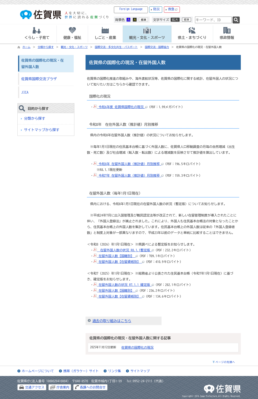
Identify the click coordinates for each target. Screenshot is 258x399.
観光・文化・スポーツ (74, 47)
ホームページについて (38, 371)
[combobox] (213, 20)
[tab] (37, 33)
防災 (156, 9)
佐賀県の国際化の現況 (138, 347)
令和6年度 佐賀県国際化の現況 (120, 107)
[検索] (236, 20)
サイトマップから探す (41, 130)
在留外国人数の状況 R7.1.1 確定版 (123, 284)
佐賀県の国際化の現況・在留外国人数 (42, 64)
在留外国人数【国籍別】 (115, 256)
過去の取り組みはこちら (111, 321)
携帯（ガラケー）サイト (81, 371)
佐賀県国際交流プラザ (39, 79)
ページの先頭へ (225, 362)
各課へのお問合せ (92, 387)
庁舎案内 (63, 387)
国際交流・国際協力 (157, 47)
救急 (172, 9)
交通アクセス (34, 387)
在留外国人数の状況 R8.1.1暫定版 (123, 250)
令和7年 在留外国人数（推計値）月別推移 (128, 175)
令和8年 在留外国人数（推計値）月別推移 (128, 164)
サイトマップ (140, 371)
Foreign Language (131, 9)
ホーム (27, 47)
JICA (25, 92)
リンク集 (114, 371)
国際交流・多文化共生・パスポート (116, 47)
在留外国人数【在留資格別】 (118, 261)
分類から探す (46, 47)
